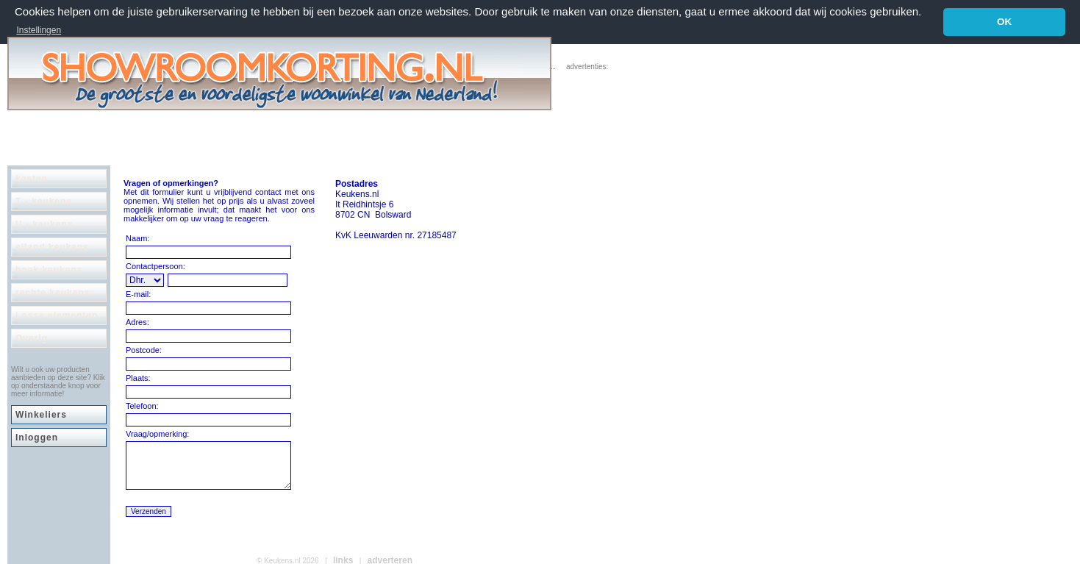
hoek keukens (48, 269)
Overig (31, 337)
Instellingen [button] (38, 30)
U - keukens (44, 223)
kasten (31, 178)
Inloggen (36, 437)
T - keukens (43, 201)
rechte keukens (52, 292)
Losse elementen (56, 315)
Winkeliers (41, 414)
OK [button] (1004, 21)
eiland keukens (52, 246)
